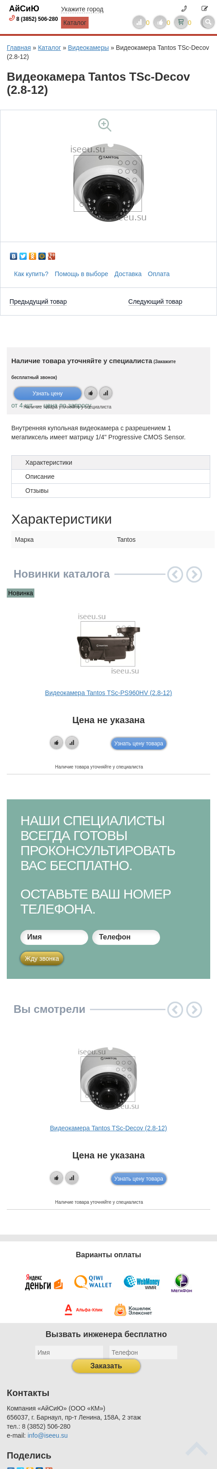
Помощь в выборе (81, 273)
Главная (19, 47)
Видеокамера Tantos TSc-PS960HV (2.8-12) (108, 692)
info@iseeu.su (48, 1435)
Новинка (20, 593)
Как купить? (31, 273)
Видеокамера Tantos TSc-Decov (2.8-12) (108, 1128)
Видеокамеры (88, 47)
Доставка (128, 273)
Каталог (74, 22)
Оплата (159, 273)
